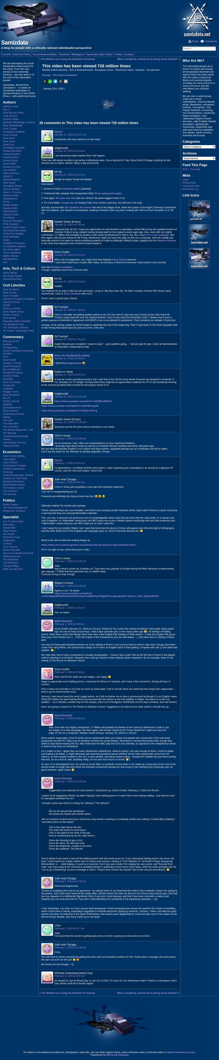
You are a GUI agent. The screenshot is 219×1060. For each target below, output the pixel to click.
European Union (104, 69)
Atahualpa (123, 1055)
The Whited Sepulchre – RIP (18, 429)
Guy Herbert (9, 170)
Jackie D (7, 176)
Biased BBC (9, 527)
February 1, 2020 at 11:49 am (70, 561)
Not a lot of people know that (18, 553)
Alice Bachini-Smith (13, 112)
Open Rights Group (13, 311)
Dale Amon (9, 138)
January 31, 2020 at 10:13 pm (70, 396)
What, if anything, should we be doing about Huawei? (147, 59)
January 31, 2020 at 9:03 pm (70, 374)
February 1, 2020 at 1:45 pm (70, 607)
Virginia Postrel (11, 445)
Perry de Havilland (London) (72, 355)
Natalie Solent (10, 205)
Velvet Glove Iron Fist (14, 442)
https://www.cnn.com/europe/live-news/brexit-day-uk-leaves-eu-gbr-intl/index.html (87, 544)
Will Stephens (10, 259)
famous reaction (166, 240)
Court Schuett (10, 135)
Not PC (7, 398)
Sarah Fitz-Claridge (13, 233)
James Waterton (11, 179)
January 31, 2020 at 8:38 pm (70, 358)
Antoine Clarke (11, 119)
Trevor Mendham (12, 252)
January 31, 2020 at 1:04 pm (70, 150)
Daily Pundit (9, 359)
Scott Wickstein (11, 236)
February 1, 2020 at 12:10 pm (70, 585)
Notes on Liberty (11, 308)
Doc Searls (9, 534)
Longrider (8, 388)
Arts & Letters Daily (13, 521)
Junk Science (10, 546)
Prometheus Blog (12, 279)
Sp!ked (6, 417)
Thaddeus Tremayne (14, 243)
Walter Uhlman (11, 255)
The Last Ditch (10, 426)
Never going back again (108, 193)
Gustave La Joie (11, 166)
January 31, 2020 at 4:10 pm (70, 281)
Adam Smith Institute (14, 456)
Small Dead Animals (13, 414)
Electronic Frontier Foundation (19, 298)
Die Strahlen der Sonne (78, 207)
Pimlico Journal (11, 314)
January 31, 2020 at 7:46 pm (70, 309)
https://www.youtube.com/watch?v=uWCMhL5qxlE (70, 405)
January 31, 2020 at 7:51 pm (70, 339)
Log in (186, 179)
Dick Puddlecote (11, 369)
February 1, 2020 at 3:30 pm (70, 624)
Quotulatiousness (12, 407)
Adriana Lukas (10, 106)
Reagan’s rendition (62, 267)
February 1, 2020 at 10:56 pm (70, 781)
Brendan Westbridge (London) (19, 122)
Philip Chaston (10, 224)
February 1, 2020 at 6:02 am (70, 482)
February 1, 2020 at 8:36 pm (70, 672)
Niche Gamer (10, 272)
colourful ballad (71, 188)
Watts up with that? (13, 569)
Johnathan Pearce (12, 185)
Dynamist (8, 379)
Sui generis (153, 69)
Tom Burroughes (12, 249)
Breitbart (7, 344)
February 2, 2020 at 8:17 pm (70, 928)
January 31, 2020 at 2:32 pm (70, 254)
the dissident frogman (14, 246)
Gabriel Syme (10, 160)
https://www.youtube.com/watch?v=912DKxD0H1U (83, 401)
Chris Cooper (10, 128)
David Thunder (11, 295)
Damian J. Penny (12, 363)
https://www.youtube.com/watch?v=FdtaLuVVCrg (69, 410)
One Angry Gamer (12, 275)
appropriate (74, 363)
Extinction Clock (11, 537)
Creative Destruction (14, 468)
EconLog (8, 472)
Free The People (12, 382)
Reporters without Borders (17, 321)
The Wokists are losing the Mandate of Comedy (68, 59)
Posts (195, 41)
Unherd (7, 439)
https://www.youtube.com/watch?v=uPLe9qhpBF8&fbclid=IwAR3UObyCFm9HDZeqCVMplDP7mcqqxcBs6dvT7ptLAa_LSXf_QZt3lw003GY (100, 595)
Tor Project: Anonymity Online (18, 330)
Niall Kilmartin (10, 211)
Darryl (58, 131)
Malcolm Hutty (10, 195)
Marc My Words (11, 394)
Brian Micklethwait (12, 125)
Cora (5, 356)
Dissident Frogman (13, 372)
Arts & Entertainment (81, 69)
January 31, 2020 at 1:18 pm (70, 174)
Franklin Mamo (11, 157)
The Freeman (10, 491)
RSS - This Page (191, 169)
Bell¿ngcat (8, 524)
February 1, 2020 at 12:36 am (70, 438)
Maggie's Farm (11, 391)
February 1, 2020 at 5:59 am (70, 463)
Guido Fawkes (10, 504)
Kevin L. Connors (12, 192)
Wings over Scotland (14, 510)
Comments (211, 41)
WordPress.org (190, 189)
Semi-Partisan (10, 410)
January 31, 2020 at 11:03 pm (70, 422)
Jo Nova (7, 543)
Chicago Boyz (10, 347)
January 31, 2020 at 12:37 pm (70, 134)
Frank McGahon (11, 154)
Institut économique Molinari (18, 475)
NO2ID (6, 305)
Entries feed (189, 182)
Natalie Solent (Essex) (54, 69)
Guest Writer (9, 163)
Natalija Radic (10, 208)
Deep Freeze (10, 530)
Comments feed (191, 185)
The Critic (8, 420)
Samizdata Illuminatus (14, 230)
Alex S (6, 109)
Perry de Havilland (13, 220)
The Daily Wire (11, 423)
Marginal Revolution (13, 481)
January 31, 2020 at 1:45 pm (70, 224)
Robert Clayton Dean (14, 227)
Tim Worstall (9, 433)
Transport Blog (10, 565)
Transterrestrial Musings (16, 436)
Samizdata (14, 42)
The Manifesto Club (13, 324)
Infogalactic (9, 540)
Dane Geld (118, 259)
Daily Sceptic (10, 292)
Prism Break (9, 318)
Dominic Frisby (11, 375)
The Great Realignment (15, 507)
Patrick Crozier (11, 214)
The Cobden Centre (13, 487)
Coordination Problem (14, 465)
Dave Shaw (9, 141)
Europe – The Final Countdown (59, 75)
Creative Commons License (180, 1052)
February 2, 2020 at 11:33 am (70, 881)
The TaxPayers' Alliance (15, 327)
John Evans (9, 182)
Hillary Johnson (11, 173)
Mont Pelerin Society (14, 484)
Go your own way (66, 198)
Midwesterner (10, 198)
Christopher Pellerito (14, 131)
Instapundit (9, 385)
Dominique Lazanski (13, 147)
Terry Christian (72, 293)
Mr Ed (6, 201)
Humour (140, 69)
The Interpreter (11, 559)
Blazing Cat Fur (11, 341)
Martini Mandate (11, 550)
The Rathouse (10, 562)
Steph (6, 240)
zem (5, 262)
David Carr (8, 144)
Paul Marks (9, 217)
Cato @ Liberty (11, 289)
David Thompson (12, 366)
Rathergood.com (12, 556)
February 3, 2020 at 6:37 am (70, 976)
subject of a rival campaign (153, 234)
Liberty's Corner (11, 302)
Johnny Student (11, 189)
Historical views (124, 69)
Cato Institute (10, 462)
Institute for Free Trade (15, 478)
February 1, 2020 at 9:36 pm (70, 718)
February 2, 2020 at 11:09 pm (70, 947)
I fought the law (69, 202)
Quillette (7, 404)
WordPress (109, 1055)
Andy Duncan (10, 115)
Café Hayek (9, 459)
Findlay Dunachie (12, 150)
